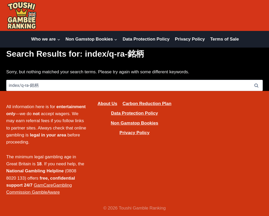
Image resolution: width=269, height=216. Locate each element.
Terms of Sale (224, 39)
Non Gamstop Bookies (134, 123)
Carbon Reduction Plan (147, 103)
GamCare (43, 185)
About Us (107, 103)
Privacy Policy (190, 39)
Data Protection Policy (146, 39)
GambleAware (46, 192)
